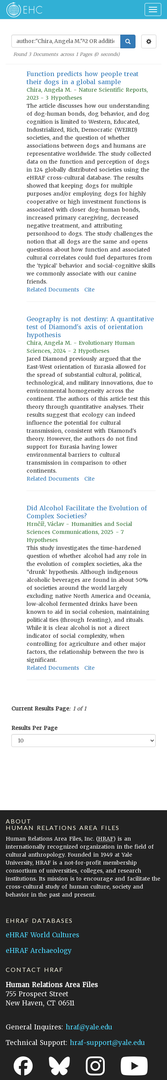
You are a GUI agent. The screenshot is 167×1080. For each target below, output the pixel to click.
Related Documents (53, 289)
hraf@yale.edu (89, 1027)
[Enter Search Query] (66, 41)
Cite (89, 289)
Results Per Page (34, 728)
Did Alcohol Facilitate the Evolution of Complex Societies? (87, 512)
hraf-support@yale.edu (107, 1043)
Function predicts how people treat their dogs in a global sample (83, 78)
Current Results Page (40, 708)
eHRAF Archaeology (39, 950)
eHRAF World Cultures (42, 935)
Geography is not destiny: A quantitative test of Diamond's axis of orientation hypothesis (90, 327)
